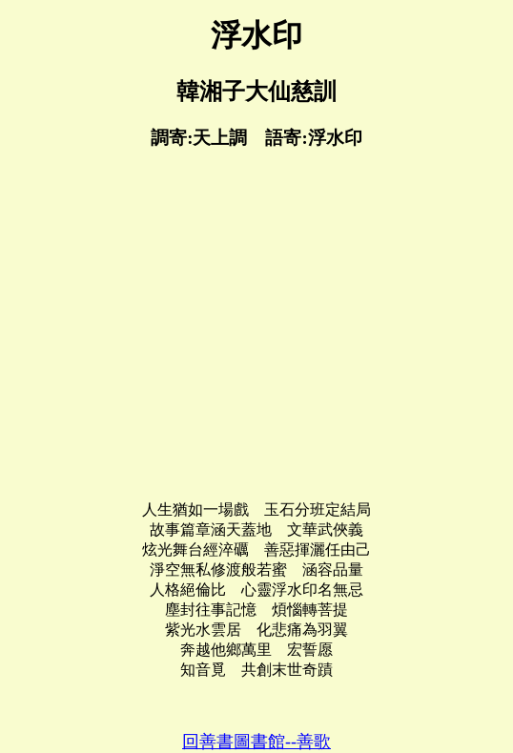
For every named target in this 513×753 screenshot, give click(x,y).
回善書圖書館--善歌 (256, 741)
